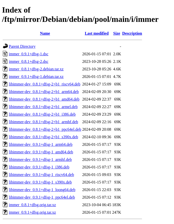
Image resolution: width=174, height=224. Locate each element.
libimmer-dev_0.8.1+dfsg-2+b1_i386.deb (42, 114)
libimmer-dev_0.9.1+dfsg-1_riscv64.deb (41, 174)
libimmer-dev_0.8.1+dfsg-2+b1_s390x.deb (43, 137)
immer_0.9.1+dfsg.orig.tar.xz (32, 212)
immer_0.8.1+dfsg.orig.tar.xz (32, 205)
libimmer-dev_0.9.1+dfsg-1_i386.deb (39, 167)
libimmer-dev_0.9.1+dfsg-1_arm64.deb (41, 144)
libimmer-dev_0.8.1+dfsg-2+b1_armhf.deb (43, 122)
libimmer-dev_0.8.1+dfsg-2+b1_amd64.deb (44, 99)
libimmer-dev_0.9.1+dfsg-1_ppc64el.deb (42, 197)
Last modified (97, 33)
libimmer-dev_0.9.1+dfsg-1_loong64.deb (42, 190)
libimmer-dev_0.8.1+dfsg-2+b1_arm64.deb (44, 91)
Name (45, 33)
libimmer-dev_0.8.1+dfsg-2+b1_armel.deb (43, 107)
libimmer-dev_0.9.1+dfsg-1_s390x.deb (40, 182)
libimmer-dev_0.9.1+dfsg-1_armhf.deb (40, 159)
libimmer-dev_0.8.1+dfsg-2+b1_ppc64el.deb (45, 129)
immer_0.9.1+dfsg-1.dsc (28, 54)
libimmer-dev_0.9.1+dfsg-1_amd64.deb (41, 152)
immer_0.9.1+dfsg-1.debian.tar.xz (36, 76)
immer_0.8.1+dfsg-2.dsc (28, 61)
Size (116, 33)
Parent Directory (22, 46)
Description (132, 33)
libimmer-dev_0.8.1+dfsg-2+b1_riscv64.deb (44, 84)
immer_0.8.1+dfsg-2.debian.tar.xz (36, 69)
